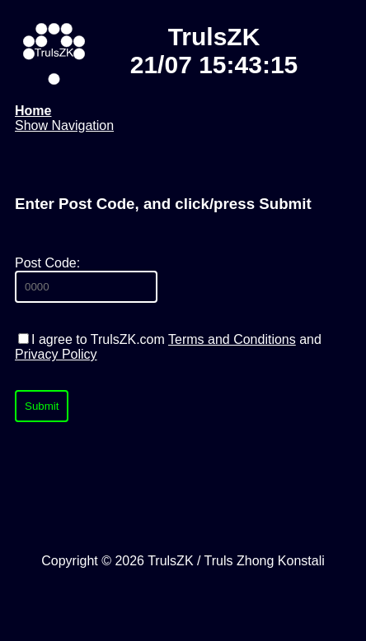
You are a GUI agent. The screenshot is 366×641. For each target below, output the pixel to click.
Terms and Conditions (232, 339)
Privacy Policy (56, 354)
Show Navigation (64, 125)
